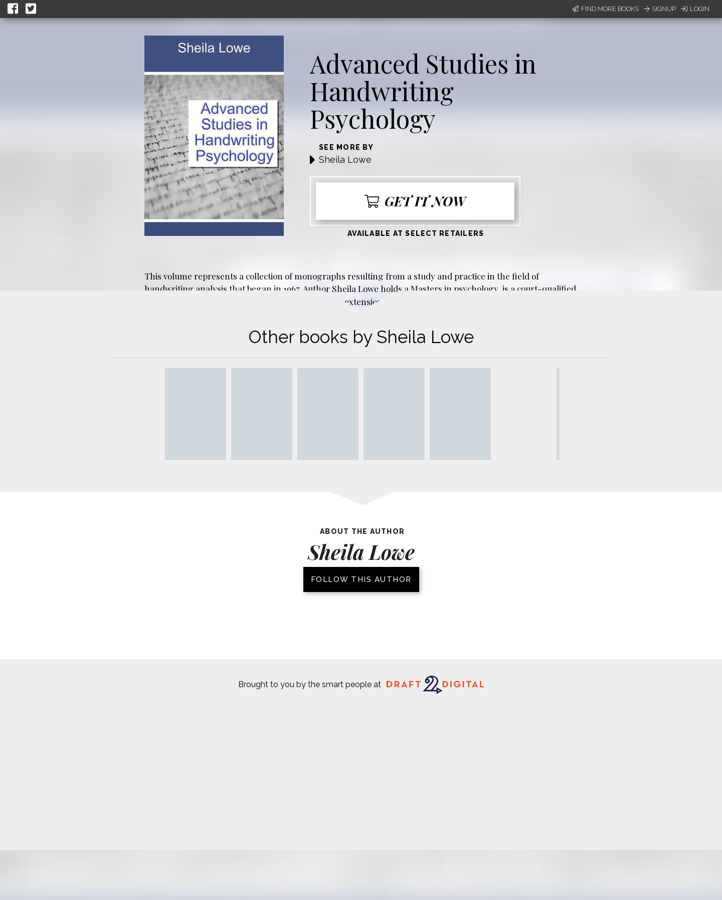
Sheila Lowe (345, 159)
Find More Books (605, 9)
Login (695, 9)
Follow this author (361, 579)
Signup (660, 9)
